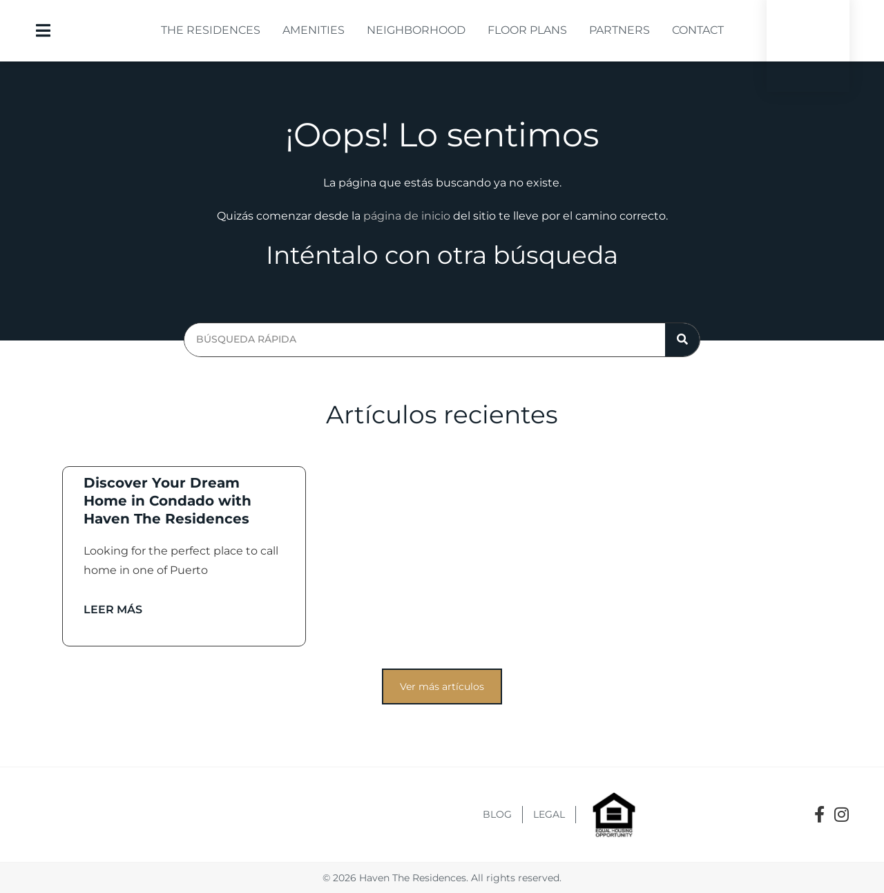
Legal (549, 814)
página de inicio (406, 215)
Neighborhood (416, 30)
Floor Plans (527, 30)
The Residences (210, 30)
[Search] (682, 339)
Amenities (313, 30)
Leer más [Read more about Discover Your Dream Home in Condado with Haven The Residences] (113, 609)
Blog (497, 814)
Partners (619, 30)
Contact (698, 30)
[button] (442, 686)
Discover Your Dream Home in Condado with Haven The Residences (167, 500)
